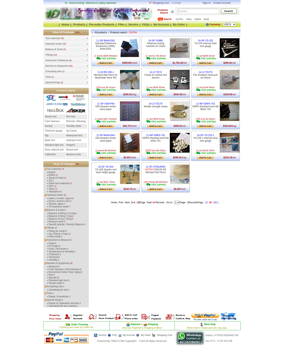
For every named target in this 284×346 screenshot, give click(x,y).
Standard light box (54, 145)
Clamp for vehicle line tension (155, 75)
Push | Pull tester (57, 248)
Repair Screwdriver (59, 296)
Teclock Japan (56, 203)
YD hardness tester (59, 206)
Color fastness (52, 121)
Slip (47, 135)
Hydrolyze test (73, 140)
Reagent (70, 145)
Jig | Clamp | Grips (58, 233)
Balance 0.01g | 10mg (60, 218)
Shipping (152, 324)
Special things (52, 82)
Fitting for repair (57, 231)
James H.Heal (56, 177)
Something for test (58, 289)
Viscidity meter (73, 126)
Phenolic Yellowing (76, 121)
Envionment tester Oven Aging (64, 272)
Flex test (70, 116)
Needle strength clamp (155, 105)
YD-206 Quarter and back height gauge (105, 169)
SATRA (180, 19)
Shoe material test (54, 149)
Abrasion (53, 266)
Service (133, 24)
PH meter (54, 246)
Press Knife (55, 236)
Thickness (54, 254)
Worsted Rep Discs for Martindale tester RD (106, 75)
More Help (210, 324)
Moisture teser (56, 221)
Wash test (50, 140)
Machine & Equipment (56, 65)
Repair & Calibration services (64, 303)
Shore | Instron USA (59, 201)
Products (79, 24)
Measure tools (73, 154)
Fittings (49, 54)
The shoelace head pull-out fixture (205, 75)
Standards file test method (62, 306)
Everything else (53, 71)
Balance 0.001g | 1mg (60, 216)
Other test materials (59, 183)
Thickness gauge (54, 130)
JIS (50, 180)
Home (65, 24)
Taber (189, 19)
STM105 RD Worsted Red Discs (155, 169)
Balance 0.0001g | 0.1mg (62, 213)
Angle (52, 243)
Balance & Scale (54, 49)
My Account (161, 24)
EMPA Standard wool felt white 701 (156, 138)
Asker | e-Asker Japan (60, 198)
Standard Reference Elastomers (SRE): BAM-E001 (105, 44)
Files (121, 24)
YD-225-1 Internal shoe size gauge (205, 138)
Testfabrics (54, 191)
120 (215, 202)
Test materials (52, 38)
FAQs (145, 24)
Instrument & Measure (57, 60)
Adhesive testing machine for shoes (155, 43)
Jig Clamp (71, 130)
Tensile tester (56, 283)
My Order (179, 24)
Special (52, 277)
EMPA (198, 19)
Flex (51, 274)
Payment (135, 324)
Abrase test (51, 116)
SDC (51, 186)
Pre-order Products (101, 24)
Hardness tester (53, 43)
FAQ (114, 335)
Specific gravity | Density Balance (66, 224)
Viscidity (53, 259)
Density (48, 126)
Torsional (53, 257)
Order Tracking (79, 324)
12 (206, 202)
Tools (48, 77)
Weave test (72, 149)
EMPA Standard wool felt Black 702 (205, 106)
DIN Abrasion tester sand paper (105, 106)
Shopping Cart (164, 335)
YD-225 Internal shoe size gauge (205, 43)
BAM (206, 19)
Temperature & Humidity (61, 251)
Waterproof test (74, 135)
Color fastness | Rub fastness (64, 269)
